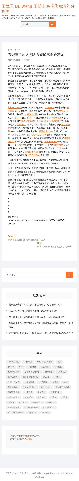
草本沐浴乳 (44, 121)
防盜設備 (21, 135)
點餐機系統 (62, 111)
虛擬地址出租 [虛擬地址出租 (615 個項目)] (13, 397)
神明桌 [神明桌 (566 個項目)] (55, 382)
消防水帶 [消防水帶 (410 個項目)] (61, 372)
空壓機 (25, 436)
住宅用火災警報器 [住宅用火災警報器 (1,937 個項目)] (44, 362)
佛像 (29, 118)
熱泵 (21, 145)
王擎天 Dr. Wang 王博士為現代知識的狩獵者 (38, 9)
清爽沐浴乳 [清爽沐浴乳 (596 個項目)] (12, 377)
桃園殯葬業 (56, 118)
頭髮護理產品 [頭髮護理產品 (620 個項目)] (48, 407)
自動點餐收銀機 (32, 152)
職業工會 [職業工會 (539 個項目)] (41, 392)
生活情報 (27, 60)
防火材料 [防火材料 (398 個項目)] (41, 397)
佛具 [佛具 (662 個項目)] (59, 362)
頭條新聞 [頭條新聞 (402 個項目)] (50, 402)
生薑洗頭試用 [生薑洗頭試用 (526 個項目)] (13, 382)
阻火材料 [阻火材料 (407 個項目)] (23, 402)
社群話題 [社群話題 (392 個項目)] (43, 382)
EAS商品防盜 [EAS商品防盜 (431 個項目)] (13, 362)
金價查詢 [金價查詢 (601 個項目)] (28, 397)
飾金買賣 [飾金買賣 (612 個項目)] (45, 412)
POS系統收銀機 (27, 121)
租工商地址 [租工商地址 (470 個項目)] (46, 387)
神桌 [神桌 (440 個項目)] (65, 382)
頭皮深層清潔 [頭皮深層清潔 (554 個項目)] (13, 407)
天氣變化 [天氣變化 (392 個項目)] (32, 367)
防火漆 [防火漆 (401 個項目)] (64, 397)
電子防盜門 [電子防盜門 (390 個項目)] (36, 402)
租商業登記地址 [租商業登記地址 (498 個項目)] (29, 387)
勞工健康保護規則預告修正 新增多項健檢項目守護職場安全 (37, 317)
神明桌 (15, 118)
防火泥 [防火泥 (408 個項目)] (53, 397)
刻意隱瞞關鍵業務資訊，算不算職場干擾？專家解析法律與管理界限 (41, 333)
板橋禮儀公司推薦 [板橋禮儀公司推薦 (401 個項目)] (32, 372)
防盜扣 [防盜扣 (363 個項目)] (11, 402)
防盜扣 (41, 135)
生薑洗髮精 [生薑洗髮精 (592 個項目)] (29, 382)
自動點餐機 (58, 145)
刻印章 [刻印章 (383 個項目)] (11, 367)
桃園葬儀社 (44, 131)
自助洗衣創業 (31, 114)
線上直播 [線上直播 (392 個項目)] (28, 392)
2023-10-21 (14, 50)
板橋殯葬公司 (14, 107)
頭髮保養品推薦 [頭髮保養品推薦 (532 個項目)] (31, 407)
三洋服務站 (34, 155)
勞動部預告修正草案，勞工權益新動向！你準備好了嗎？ (35, 304)
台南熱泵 (21, 124)
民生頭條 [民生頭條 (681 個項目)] (49, 372)
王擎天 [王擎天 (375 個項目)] (57, 377)
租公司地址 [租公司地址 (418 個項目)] (12, 387)
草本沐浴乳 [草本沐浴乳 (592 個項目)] (55, 392)
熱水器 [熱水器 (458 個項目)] (46, 377)
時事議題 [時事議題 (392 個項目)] (58, 367)
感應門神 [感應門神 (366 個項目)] (45, 367)
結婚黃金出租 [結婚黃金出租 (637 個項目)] (13, 392)
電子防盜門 (31, 135)
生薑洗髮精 (55, 121)
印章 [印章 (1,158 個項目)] (21, 367)
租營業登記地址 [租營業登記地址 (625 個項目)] (62, 387)
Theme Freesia (60, 473)
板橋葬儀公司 (50, 141)
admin (17, 60)
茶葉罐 (29, 439)
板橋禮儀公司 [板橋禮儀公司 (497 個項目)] (13, 372)
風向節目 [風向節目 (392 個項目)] (32, 412)
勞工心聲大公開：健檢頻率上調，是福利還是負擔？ (33, 311)
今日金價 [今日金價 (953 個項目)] (28, 362)
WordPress (39, 477)
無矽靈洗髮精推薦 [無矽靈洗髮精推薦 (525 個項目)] (30, 377)
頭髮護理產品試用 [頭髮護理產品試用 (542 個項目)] (15, 412)
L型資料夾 (49, 107)
